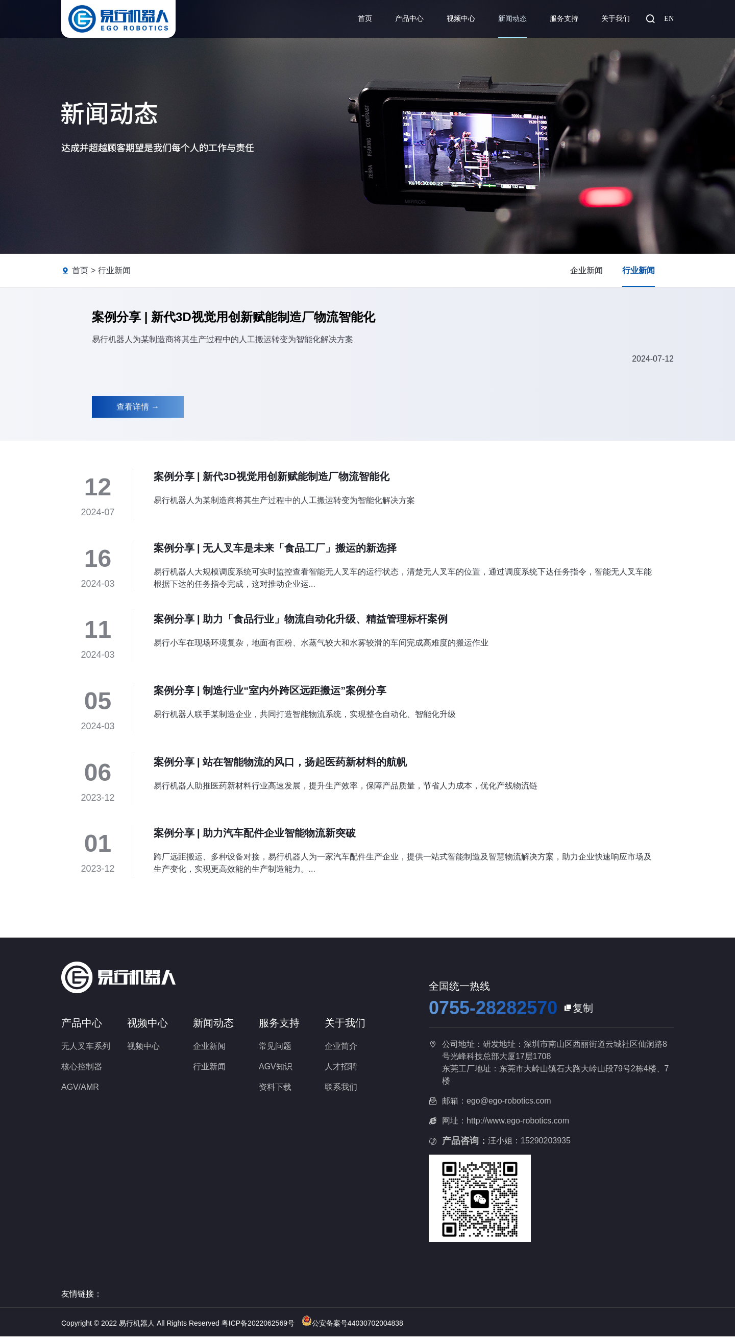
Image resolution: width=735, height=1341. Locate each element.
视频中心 (461, 18)
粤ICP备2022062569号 (259, 1328)
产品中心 (409, 18)
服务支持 (564, 18)
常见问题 (275, 1050)
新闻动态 (512, 18)
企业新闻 (586, 270)
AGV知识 (275, 1070)
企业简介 (341, 1050)
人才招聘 (341, 1070)
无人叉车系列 (85, 1050)
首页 (365, 18)
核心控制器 (81, 1070)
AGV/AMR (80, 1091)
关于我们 (615, 18)
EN (669, 18)
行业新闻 (114, 270)
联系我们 (341, 1091)
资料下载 (275, 1091)
